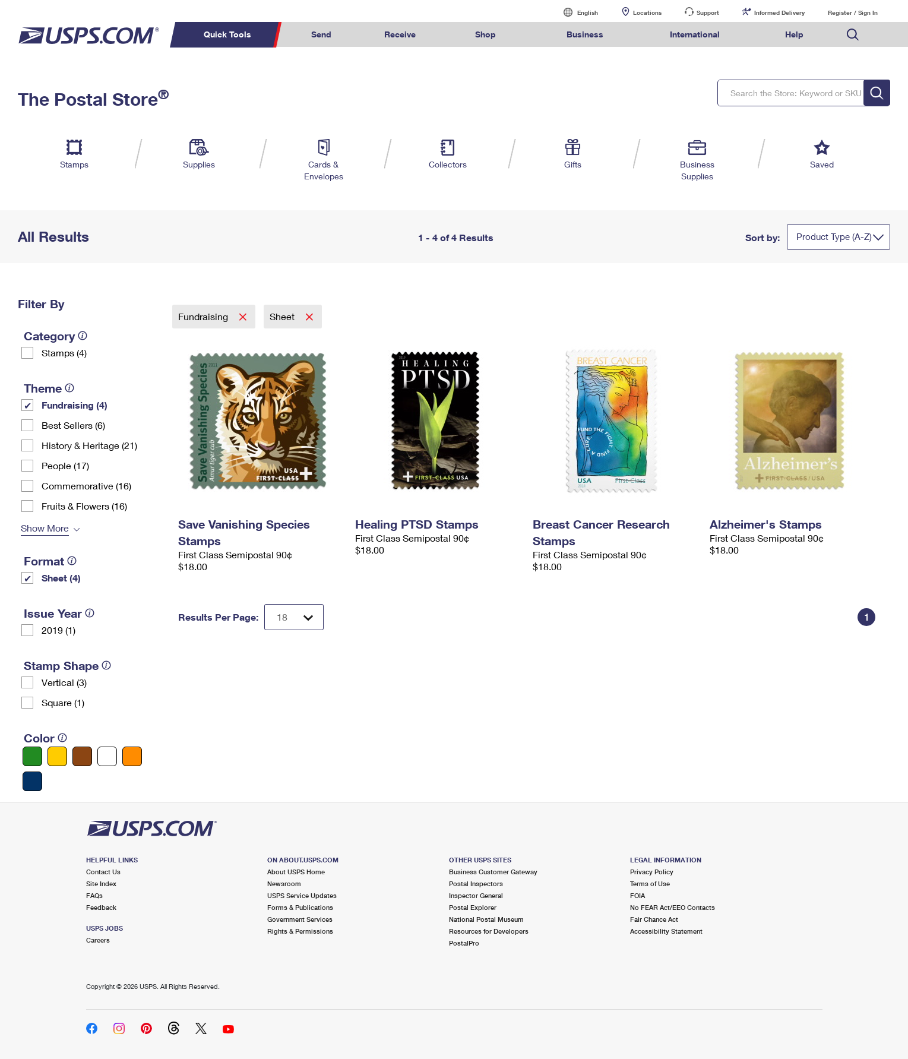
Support (708, 12)
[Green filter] (32, 756)
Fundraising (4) (74, 404)
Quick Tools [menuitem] (227, 34)
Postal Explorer (472, 907)
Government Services (300, 919)
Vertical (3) (64, 682)
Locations (647, 12)
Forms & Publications (300, 907)
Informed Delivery (779, 12)
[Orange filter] (132, 756)
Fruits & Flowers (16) (84, 505)
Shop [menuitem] (485, 34)
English (575, 12)
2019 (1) (58, 630)
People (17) (65, 465)
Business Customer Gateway (493, 871)
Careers (98, 940)
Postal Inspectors (476, 883)
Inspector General (476, 895)
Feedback (101, 907)
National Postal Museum (486, 919)
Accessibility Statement (666, 931)
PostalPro (464, 943)
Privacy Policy (651, 871)
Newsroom (284, 883)
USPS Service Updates (302, 895)
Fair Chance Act (654, 919)
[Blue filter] (32, 781)
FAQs (94, 895)
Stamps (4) (64, 352)
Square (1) (63, 702)
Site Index (101, 883)
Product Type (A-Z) (834, 236)
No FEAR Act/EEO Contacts (672, 907)
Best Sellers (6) (73, 425)
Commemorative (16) (86, 485)
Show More (45, 527)
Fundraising (204, 316)
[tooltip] (82, 335)
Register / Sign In (853, 12)
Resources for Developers (489, 931)
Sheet (283, 316)
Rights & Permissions (300, 931)
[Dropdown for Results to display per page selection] (294, 617)
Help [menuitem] (794, 34)
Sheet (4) (61, 577)
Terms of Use (650, 883)
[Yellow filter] (57, 756)
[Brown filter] (82, 756)
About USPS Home (296, 871)
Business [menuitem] (585, 34)
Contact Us (103, 871)
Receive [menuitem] (400, 34)
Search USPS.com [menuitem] (853, 35)
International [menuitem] (695, 34)
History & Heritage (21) (89, 445)
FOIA (637, 895)
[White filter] (107, 756)
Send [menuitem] (321, 34)
